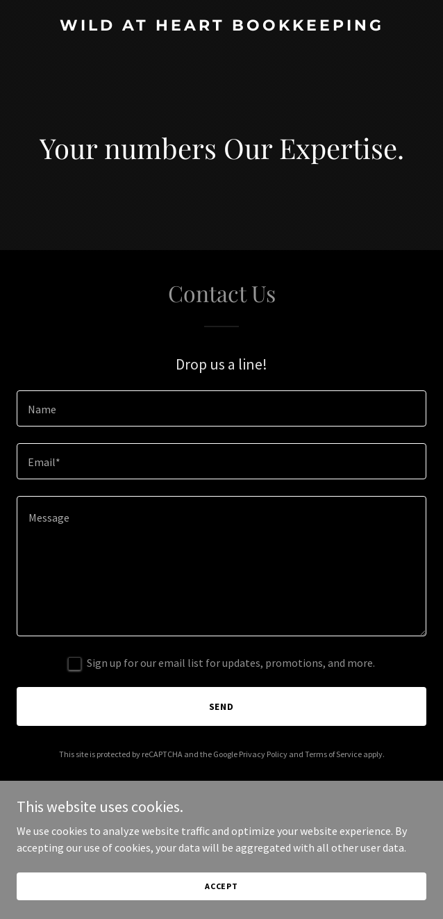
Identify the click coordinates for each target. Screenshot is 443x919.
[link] (221, 26)
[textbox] (221, 408)
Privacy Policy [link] (263, 754)
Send (222, 706)
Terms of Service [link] (333, 754)
